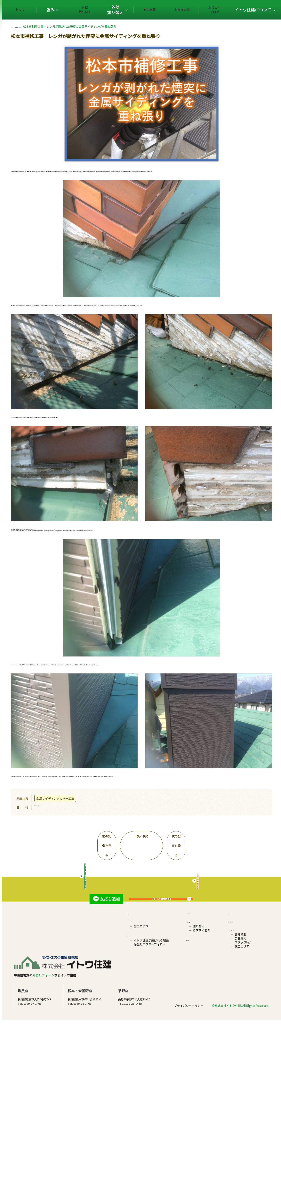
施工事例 (165, 9)
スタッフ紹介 (242, 1097)
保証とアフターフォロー (150, 1099)
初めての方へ (135, 1066)
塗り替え (198, 1073)
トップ (63, 9)
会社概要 (239, 1085)
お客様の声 (191, 9)
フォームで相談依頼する (184, 905)
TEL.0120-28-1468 (126, 1163)
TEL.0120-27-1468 (76, 1163)
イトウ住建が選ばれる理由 (151, 1093)
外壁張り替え (112, 9)
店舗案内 (239, 1091)
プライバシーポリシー (188, 1178)
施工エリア (240, 1103)
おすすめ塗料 (201, 1079)
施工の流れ (141, 1073)
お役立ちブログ (218, 9)
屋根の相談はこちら (221, 1014)
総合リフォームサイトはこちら (108, 1014)
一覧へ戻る (165, 832)
